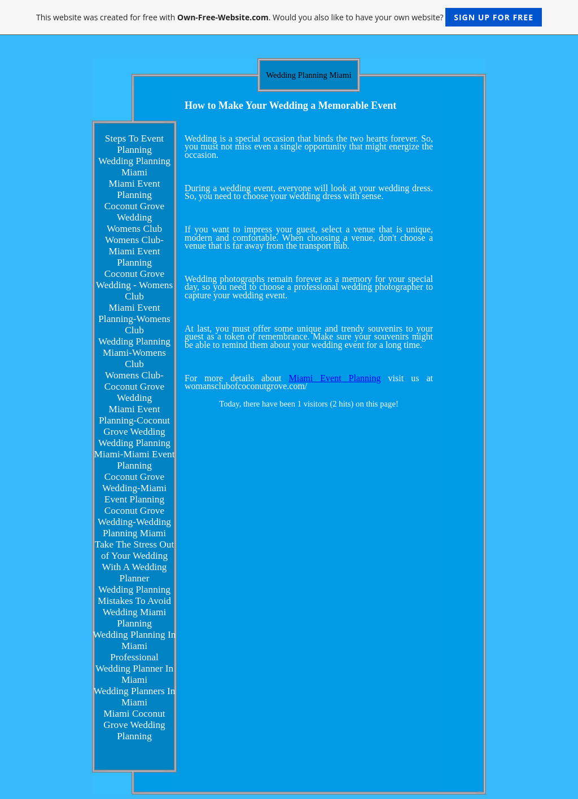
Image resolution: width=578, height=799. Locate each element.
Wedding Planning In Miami (134, 640)
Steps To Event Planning (134, 144)
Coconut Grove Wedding (134, 212)
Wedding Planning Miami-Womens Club (134, 352)
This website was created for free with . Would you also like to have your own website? (289, 17)
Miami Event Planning (134, 189)
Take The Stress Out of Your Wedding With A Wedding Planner (134, 561)
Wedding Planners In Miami (135, 697)
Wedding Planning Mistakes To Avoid (134, 595)
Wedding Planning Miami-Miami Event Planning (134, 454)
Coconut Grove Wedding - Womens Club (134, 285)
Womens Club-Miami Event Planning (134, 251)
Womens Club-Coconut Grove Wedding (134, 386)
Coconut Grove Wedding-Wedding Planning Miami (134, 521)
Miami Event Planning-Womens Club (134, 319)
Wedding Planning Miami (134, 167)
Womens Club (134, 228)
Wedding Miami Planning (135, 618)
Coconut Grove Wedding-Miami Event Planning (134, 488)
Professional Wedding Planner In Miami (134, 668)
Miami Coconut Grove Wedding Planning (134, 724)
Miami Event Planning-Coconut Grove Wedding (134, 420)
